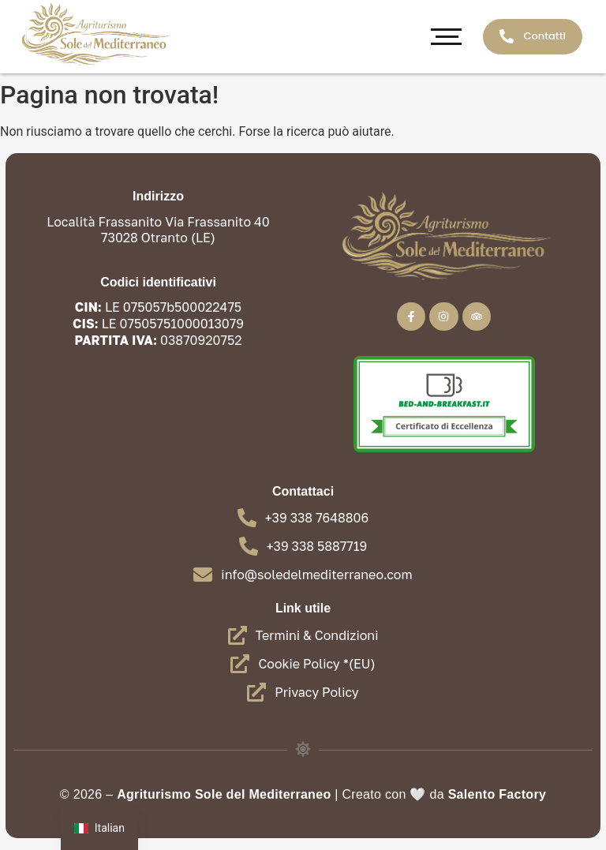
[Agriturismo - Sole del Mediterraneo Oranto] (95, 34)
